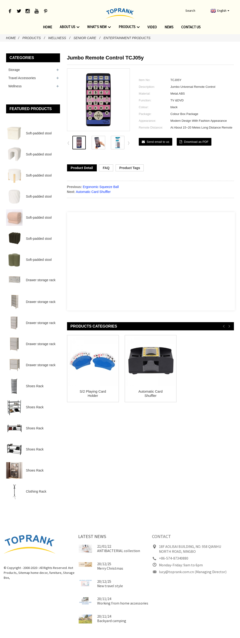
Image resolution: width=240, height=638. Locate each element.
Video (152, 27)
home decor (29, 573)
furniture (46, 573)
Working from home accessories (112, 603)
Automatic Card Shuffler (93, 192)
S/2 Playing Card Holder (93, 393)
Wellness (57, 38)
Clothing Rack (36, 491)
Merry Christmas (99, 568)
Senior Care (85, 38)
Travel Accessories (22, 78)
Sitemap (14, 573)
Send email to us (158, 142)
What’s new (99, 27)
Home (47, 27)
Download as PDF (196, 142)
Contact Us (191, 27)
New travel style (99, 585)
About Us (69, 27)
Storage (14, 70)
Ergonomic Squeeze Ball (101, 187)
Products (129, 27)
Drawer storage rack (41, 280)
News (169, 27)
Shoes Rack (35, 386)
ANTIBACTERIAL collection (107, 550)
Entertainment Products (127, 38)
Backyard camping (101, 620)
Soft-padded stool (39, 133)
